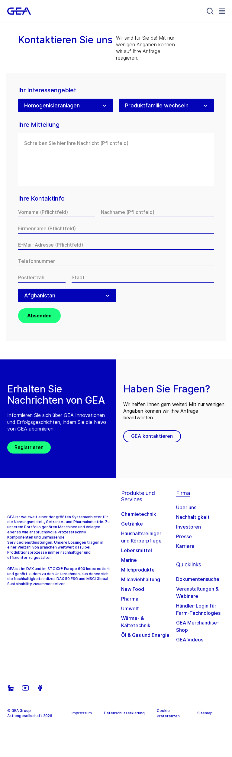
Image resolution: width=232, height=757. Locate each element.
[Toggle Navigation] (222, 11)
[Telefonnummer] (116, 261)
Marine (129, 560)
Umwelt (130, 608)
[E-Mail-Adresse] (116, 245)
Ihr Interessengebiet (47, 90)
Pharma (129, 599)
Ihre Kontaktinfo (41, 198)
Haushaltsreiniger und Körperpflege (141, 537)
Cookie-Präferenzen (168, 713)
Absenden (39, 316)
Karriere (185, 546)
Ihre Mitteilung (39, 124)
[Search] (210, 11)
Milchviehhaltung (140, 579)
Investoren (188, 527)
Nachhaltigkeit (193, 517)
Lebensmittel (136, 550)
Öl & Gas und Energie (145, 635)
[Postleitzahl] (42, 277)
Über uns (186, 507)
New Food (132, 589)
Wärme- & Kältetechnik (135, 621)
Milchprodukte (138, 570)
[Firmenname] (116, 228)
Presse (184, 536)
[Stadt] (143, 277)
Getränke (132, 524)
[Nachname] (157, 212)
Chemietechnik (138, 514)
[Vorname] (56, 212)
